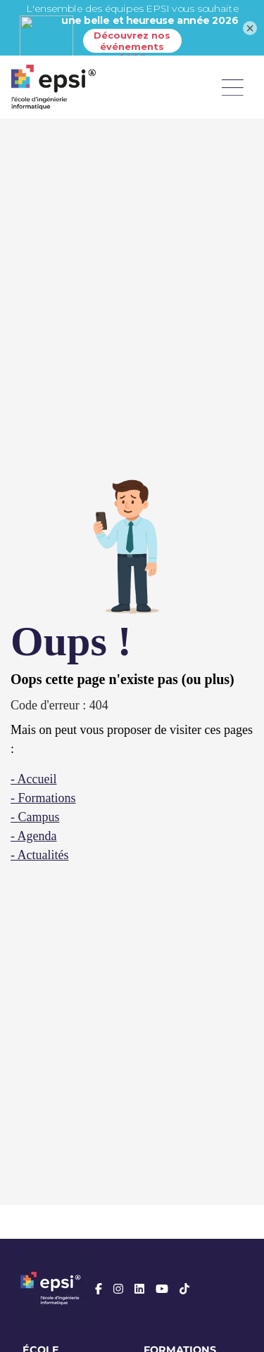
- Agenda (33, 836)
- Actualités (39, 855)
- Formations (43, 798)
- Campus (35, 817)
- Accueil (33, 779)
